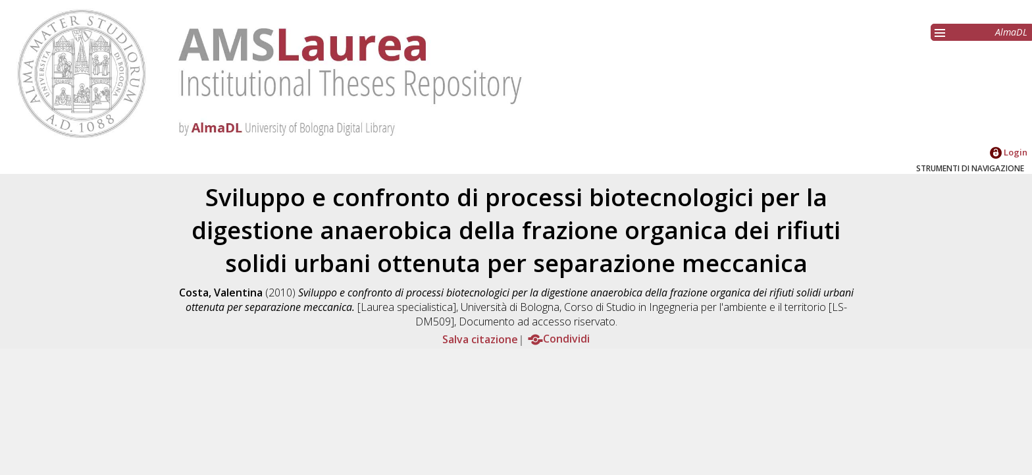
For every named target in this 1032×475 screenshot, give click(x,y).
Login (1008, 152)
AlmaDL (1011, 32)
